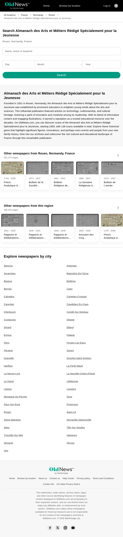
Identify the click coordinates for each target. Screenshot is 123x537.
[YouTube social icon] (73, 527)
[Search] (61, 75)
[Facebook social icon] (50, 528)
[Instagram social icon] (65, 528)
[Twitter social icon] (57, 527)
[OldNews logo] (17, 4)
